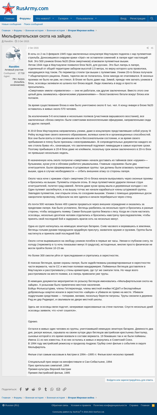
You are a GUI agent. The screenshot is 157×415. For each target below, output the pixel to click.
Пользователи (84, 18)
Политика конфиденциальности (110, 405)
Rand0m (8, 41)
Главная (9, 18)
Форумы (25, 18)
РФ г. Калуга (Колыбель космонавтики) (17, 82)
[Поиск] (151, 18)
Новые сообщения (11, 24)
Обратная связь (59, 405)
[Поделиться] (147, 48)
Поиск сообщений (33, 24)
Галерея (63, 18)
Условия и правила (81, 405)
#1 (152, 48)
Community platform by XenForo (78, 412)
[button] (53, 18)
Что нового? (43, 18)
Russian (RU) (10, 405)
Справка (133, 405)
